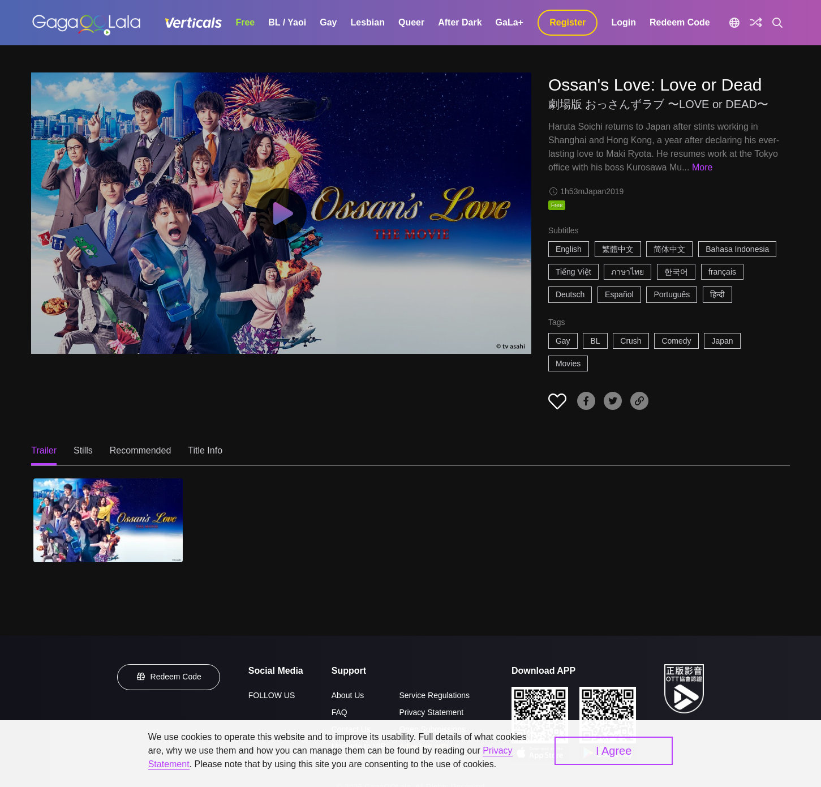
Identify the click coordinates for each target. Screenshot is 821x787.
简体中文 (669, 249)
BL (595, 340)
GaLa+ (509, 22)
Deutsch (570, 294)
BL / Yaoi (287, 22)
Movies (568, 363)
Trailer (44, 450)
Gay (328, 22)
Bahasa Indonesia (737, 249)
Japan (722, 340)
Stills (83, 450)
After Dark (460, 22)
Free (245, 22)
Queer (411, 22)
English (569, 249)
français (722, 271)
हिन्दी (717, 294)
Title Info (205, 450)
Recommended (140, 450)
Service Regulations (434, 695)
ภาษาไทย (627, 271)
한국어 (676, 271)
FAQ (339, 712)
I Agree (613, 751)
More (702, 167)
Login (623, 22)
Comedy (676, 340)
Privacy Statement (431, 712)
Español (619, 294)
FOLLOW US (271, 695)
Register (567, 22)
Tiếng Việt (573, 271)
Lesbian (367, 22)
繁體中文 (618, 249)
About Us (348, 695)
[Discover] (756, 22)
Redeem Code (680, 22)
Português (672, 294)
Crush (630, 340)
